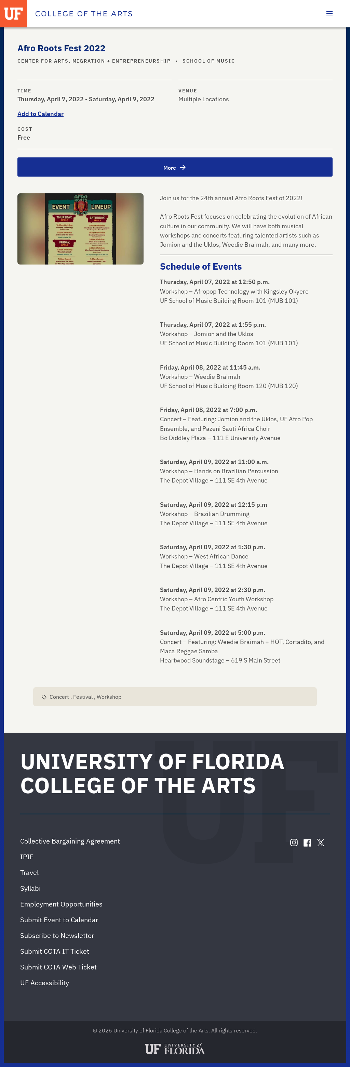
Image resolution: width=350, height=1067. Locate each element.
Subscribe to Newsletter (57, 935)
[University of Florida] (13, 13)
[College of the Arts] (84, 13)
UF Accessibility (44, 982)
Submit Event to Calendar (59, 919)
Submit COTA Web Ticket (58, 967)
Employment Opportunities (61, 904)
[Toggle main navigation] (329, 13)
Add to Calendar (40, 114)
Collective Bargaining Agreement (70, 841)
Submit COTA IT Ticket (54, 951)
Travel (29, 872)
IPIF (26, 856)
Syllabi (30, 888)
